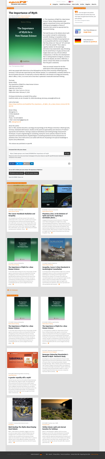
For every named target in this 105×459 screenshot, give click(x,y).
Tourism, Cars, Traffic (53, 423)
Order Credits (75, 4)
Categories (55, 4)
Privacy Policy (56, 454)
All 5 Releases (12, 290)
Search (93, 1)
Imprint (63, 1)
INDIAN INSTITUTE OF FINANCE (49, 352)
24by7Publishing (12, 375)
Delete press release (16, 173)
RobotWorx (11, 424)
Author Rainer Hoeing (23, 17)
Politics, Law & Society (53, 322)
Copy (67, 153)
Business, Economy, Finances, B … (56, 350)
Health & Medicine (18, 209)
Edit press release (32, 173)
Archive (82, 4)
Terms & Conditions (65, 454)
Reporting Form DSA (85, 454)
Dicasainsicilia (45, 424)
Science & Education (25, 16)
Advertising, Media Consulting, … (22, 373)
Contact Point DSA (75, 454)
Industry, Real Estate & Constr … (21, 423)
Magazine (87, 4)
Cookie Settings (94, 454)
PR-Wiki (58, 1)
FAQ (47, 454)
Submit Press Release (65, 4)
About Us (94, 4)
